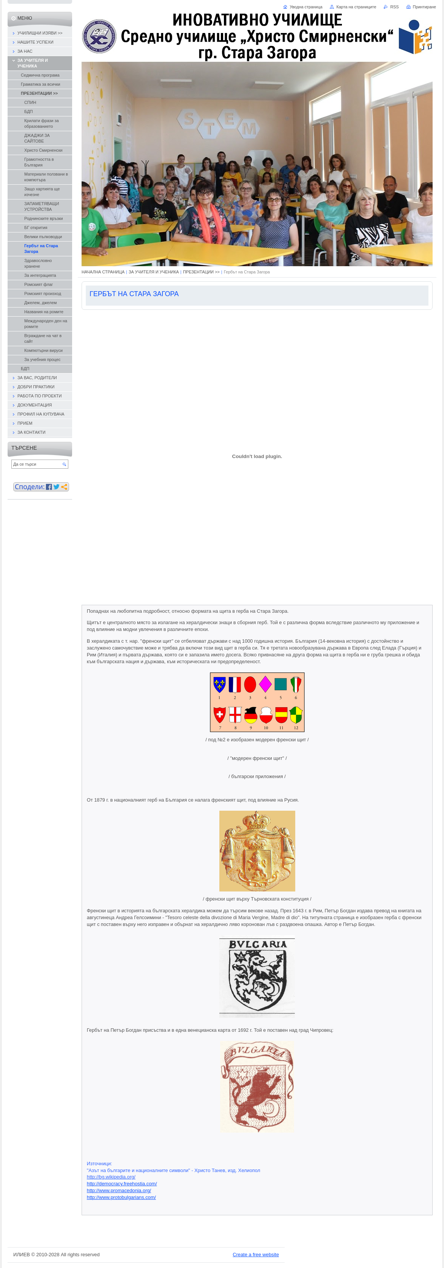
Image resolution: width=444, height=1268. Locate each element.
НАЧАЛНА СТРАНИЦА (103, 272)
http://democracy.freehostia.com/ (122, 1183)
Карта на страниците (356, 7)
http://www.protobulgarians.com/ (121, 1197)
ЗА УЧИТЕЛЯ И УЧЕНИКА (154, 272)
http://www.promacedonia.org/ (119, 1190)
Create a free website (256, 1254)
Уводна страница (306, 7)
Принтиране (424, 7)
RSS (394, 7)
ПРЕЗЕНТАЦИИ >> (201, 272)
